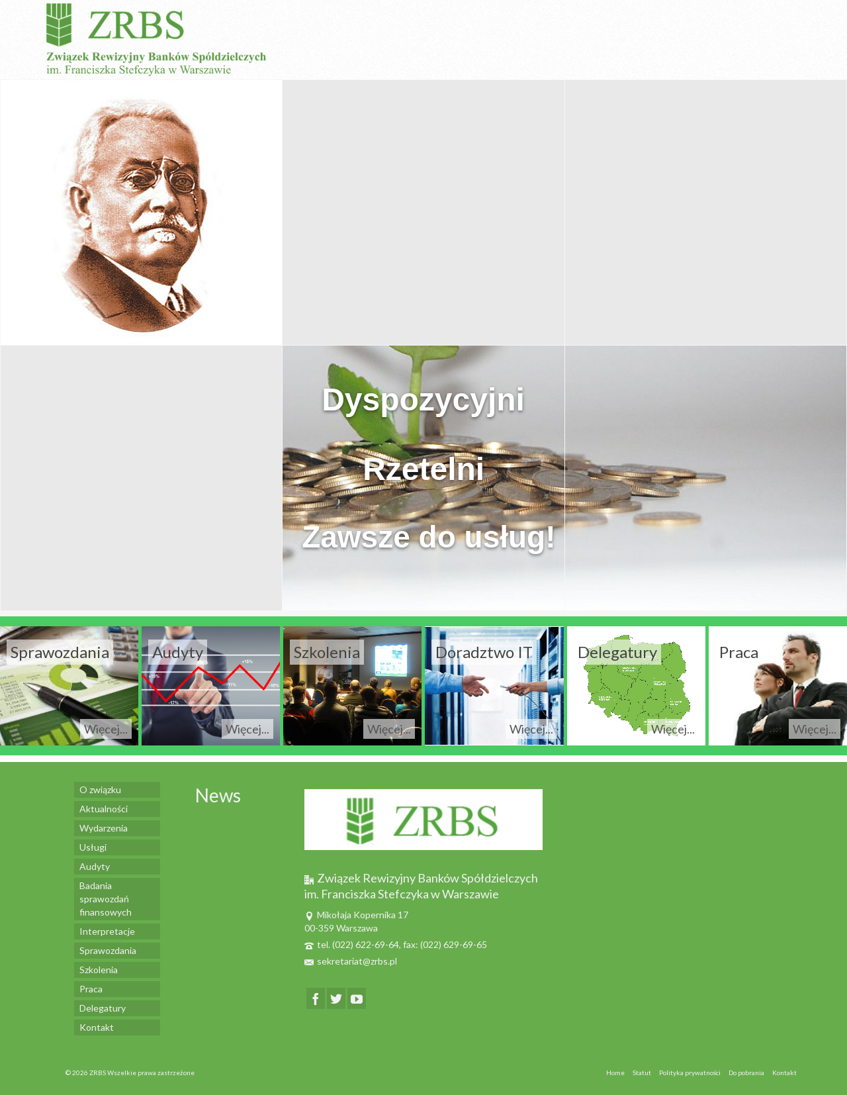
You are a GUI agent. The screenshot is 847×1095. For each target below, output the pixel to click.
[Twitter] (336, 998)
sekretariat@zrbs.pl (350, 961)
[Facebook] (315, 998)
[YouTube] (356, 998)
